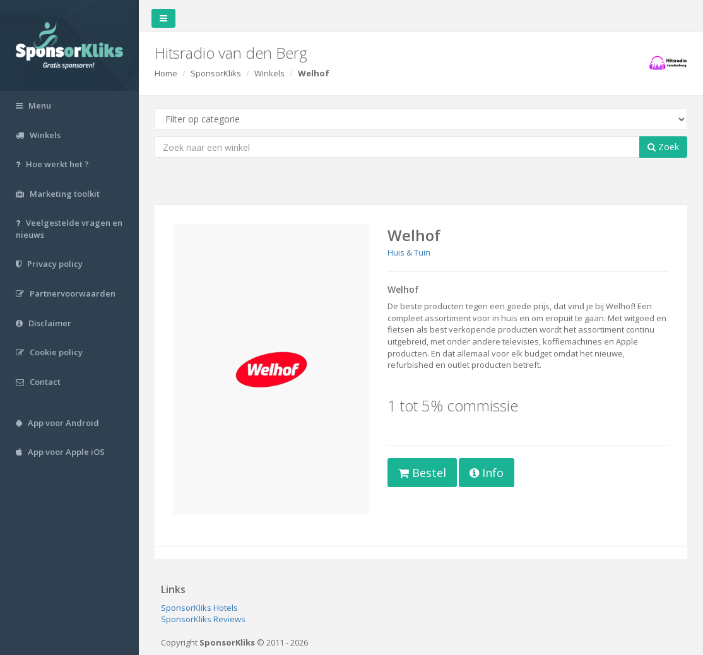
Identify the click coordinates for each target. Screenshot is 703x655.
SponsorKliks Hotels (199, 607)
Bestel (422, 472)
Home (166, 73)
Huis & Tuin (408, 252)
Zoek (663, 147)
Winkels (269, 73)
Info (487, 472)
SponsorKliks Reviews (203, 619)
